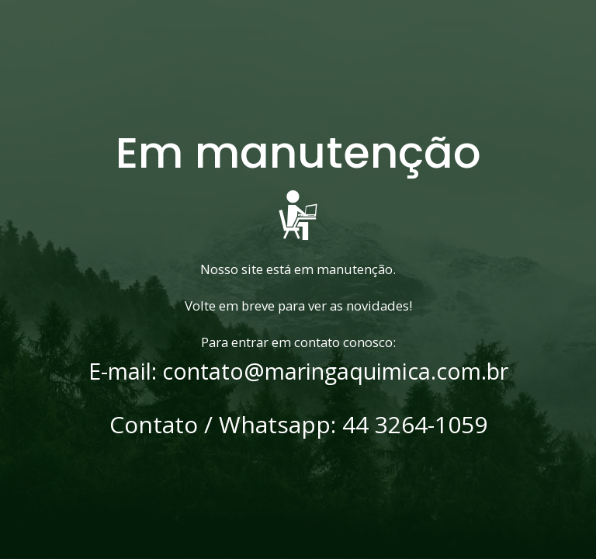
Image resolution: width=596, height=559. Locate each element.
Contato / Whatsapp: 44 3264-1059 (298, 424)
